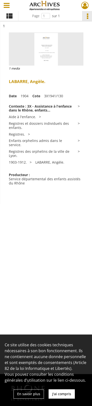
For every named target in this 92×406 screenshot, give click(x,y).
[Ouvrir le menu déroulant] (7, 6)
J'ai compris (61, 394)
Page (35, 16)
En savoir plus (28, 394)
